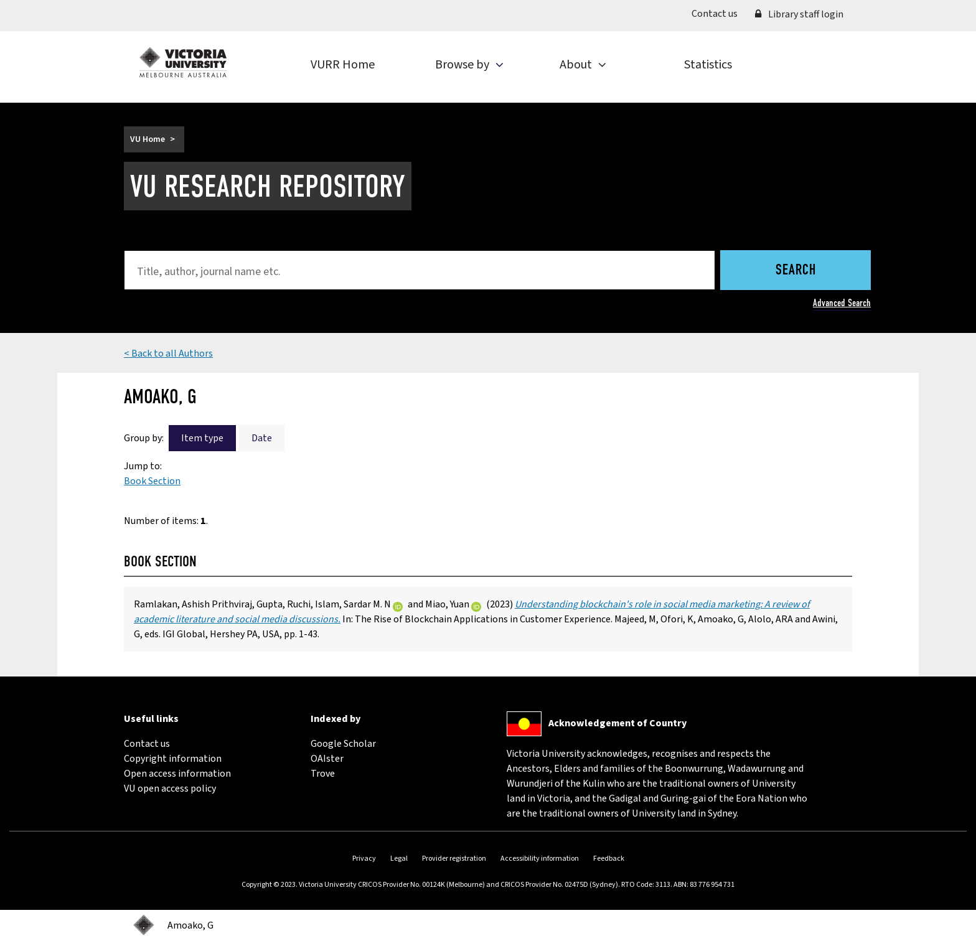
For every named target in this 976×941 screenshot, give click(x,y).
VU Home (147, 139)
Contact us (719, 13)
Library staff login (799, 14)
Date (261, 438)
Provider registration (454, 858)
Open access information (177, 773)
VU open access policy (170, 788)
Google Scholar (343, 744)
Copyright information (173, 758)
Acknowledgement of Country (617, 723)
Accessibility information (539, 858)
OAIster (327, 758)
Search (796, 270)
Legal (399, 858)
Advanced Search (842, 303)
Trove (323, 773)
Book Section (152, 481)
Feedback (608, 858)
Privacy (364, 858)
